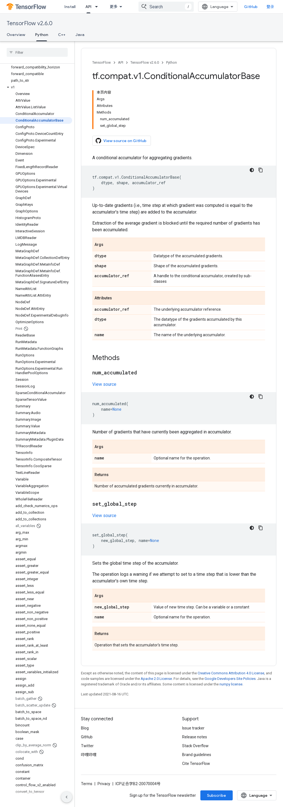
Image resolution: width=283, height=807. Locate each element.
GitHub (251, 6)
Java (79, 34)
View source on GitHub (121, 140)
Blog (85, 728)
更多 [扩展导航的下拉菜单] (113, 6)
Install (69, 6)
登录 (270, 6)
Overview (16, 34)
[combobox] (166, 7)
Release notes (194, 737)
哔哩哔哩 (88, 754)
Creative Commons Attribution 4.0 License (231, 673)
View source (104, 384)
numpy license (230, 684)
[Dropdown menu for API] (98, 6)
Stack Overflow (195, 746)
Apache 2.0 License (156, 679)
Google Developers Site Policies (230, 679)
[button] (36, 87)
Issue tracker (193, 728)
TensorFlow (101, 62)
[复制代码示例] (260, 170)
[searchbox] (37, 52)
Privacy (104, 784)
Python (171, 62)
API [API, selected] (88, 6)
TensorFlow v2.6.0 (30, 23)
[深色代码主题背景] (251, 170)
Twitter (87, 746)
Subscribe (216, 795)
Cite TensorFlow (196, 763)
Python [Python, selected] (41, 34)
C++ (61, 34)
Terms (86, 784)
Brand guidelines (196, 754)
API (120, 62)
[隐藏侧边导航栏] (66, 797)
